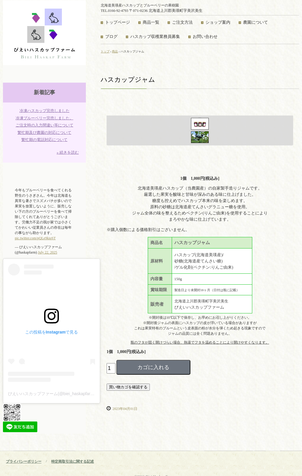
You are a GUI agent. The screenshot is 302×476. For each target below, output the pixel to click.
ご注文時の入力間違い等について (44, 125)
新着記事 (44, 92)
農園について (255, 22)
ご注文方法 (182, 22)
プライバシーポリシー (23, 461)
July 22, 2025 (47, 252)
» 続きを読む (68, 152)
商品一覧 (151, 22)
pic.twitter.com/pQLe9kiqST (35, 238)
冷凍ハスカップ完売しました (45, 110)
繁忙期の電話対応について (44, 139)
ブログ (111, 36)
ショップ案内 (217, 22)
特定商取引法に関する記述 (72, 461)
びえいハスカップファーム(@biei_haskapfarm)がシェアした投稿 (68, 393)
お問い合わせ (205, 36)
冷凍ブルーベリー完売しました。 (44, 118)
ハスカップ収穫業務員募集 (155, 36)
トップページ (117, 22)
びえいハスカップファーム (44, 32)
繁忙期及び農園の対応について (44, 132)
